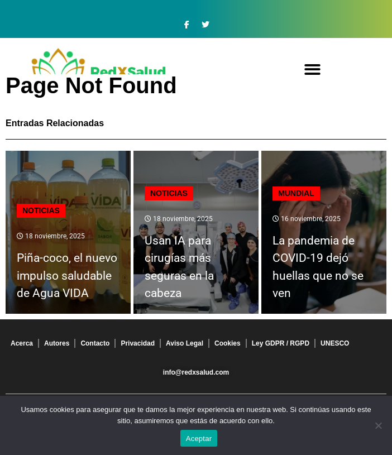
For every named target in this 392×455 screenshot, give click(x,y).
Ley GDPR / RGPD (280, 343)
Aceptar (199, 438)
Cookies (227, 343)
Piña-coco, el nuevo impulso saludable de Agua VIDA (67, 275)
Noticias (41, 210)
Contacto (94, 343)
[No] (378, 425)
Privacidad (138, 343)
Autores (56, 343)
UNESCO (335, 343)
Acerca (22, 343)
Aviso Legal (184, 343)
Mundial (296, 193)
